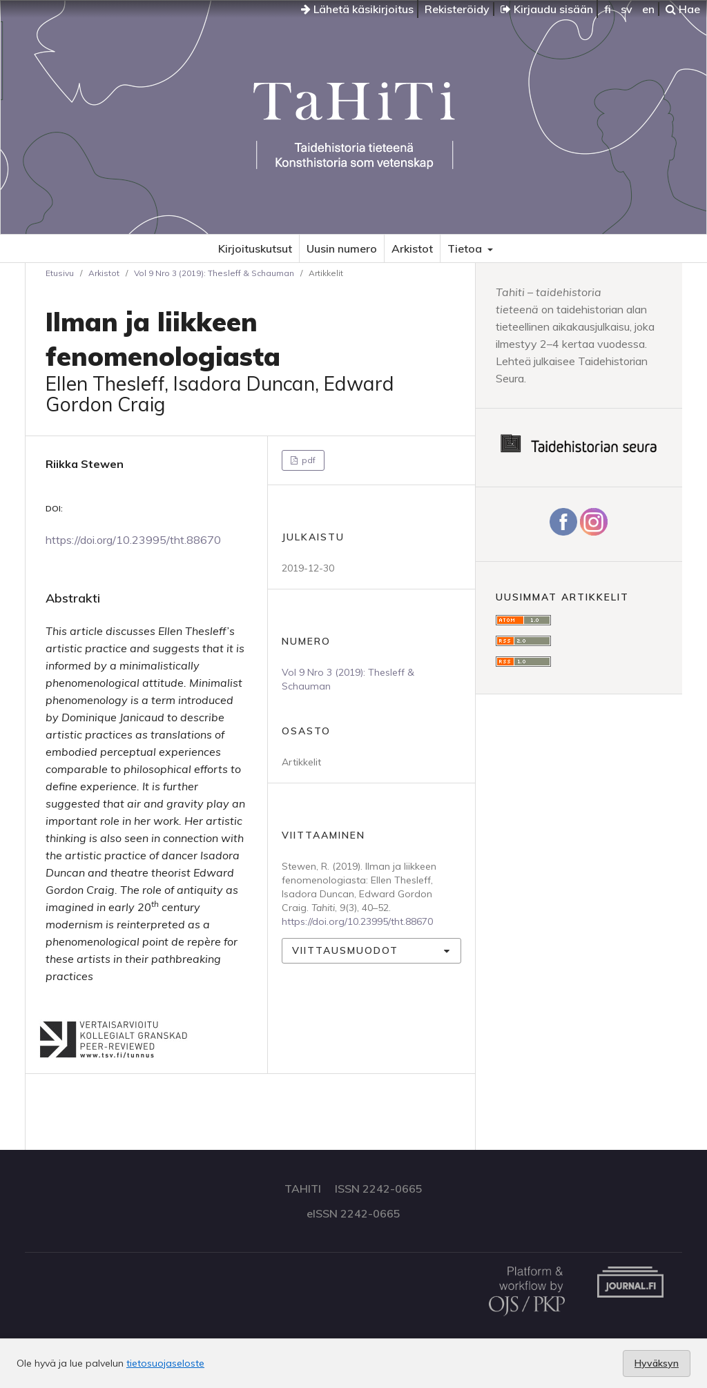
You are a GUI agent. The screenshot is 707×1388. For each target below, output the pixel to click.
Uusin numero (342, 248)
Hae (683, 9)
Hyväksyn (657, 1363)
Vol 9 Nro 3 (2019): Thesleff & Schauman (214, 273)
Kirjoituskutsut (255, 248)
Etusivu (60, 273)
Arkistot (412, 248)
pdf (308, 460)
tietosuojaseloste (165, 1363)
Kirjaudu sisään (547, 9)
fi (607, 9)
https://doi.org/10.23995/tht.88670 (133, 540)
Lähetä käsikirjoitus (357, 9)
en (648, 9)
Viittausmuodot (345, 950)
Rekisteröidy (457, 9)
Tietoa (466, 248)
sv (626, 9)
